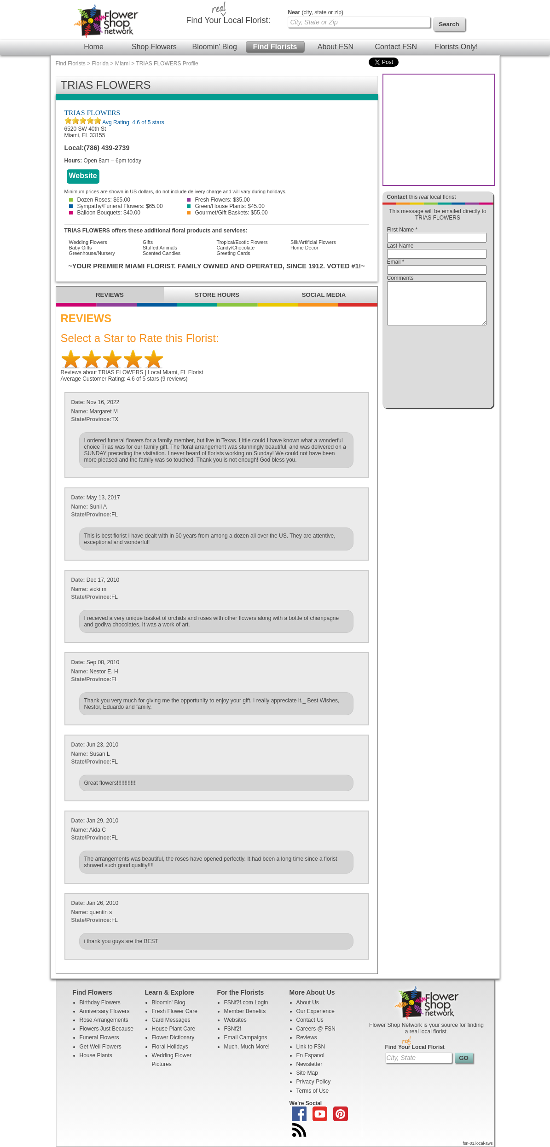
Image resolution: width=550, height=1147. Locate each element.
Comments (400, 278)
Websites (235, 1020)
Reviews (306, 1037)
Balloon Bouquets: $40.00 (104, 212)
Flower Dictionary (173, 1037)
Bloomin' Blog (214, 47)
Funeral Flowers (99, 1037)
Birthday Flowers (100, 1002)
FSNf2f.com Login (246, 1002)
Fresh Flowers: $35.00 (218, 200)
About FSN (335, 47)
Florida (100, 63)
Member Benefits (245, 1011)
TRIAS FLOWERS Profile (167, 63)
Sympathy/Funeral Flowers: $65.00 (116, 206)
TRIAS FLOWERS (92, 112)
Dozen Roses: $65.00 (99, 200)
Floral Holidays (170, 1046)
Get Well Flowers (101, 1046)
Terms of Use (312, 1091)
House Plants (96, 1055)
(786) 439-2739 (106, 147)
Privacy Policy (313, 1081)
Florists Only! (456, 47)
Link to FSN (310, 1046)
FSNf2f (232, 1028)
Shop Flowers (154, 47)
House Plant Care (174, 1028)
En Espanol (310, 1055)
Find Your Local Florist (415, 1047)
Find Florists (275, 47)
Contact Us (310, 1020)
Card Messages (171, 1020)
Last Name (400, 246)
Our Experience (315, 1011)
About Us (307, 1002)
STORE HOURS (217, 294)
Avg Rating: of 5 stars (132, 122)
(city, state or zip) (315, 12)
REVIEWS (110, 294)
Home (94, 47)
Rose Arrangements (104, 1020)
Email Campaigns (245, 1037)
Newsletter (309, 1064)
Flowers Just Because (106, 1028)
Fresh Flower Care (174, 1011)
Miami (122, 63)
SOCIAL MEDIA (324, 294)
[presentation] (437, 369)
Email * (396, 262)
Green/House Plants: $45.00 (226, 206)
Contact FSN (396, 47)
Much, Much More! (247, 1046)
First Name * (402, 229)
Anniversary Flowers (105, 1011)
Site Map (307, 1073)
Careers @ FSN (316, 1028)
